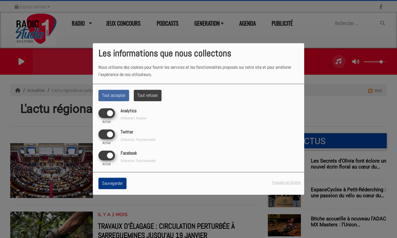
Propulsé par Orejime (286, 182)
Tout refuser (147, 95)
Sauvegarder (112, 183)
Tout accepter (114, 95)
